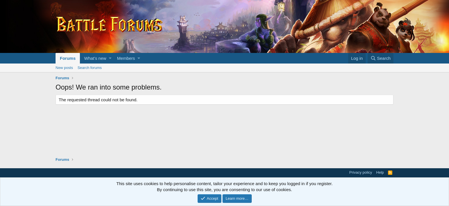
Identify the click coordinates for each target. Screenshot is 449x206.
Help (380, 172)
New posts (64, 68)
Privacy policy (360, 172)
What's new (95, 58)
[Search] (380, 58)
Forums (68, 58)
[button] (110, 58)
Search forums (90, 68)
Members (126, 58)
